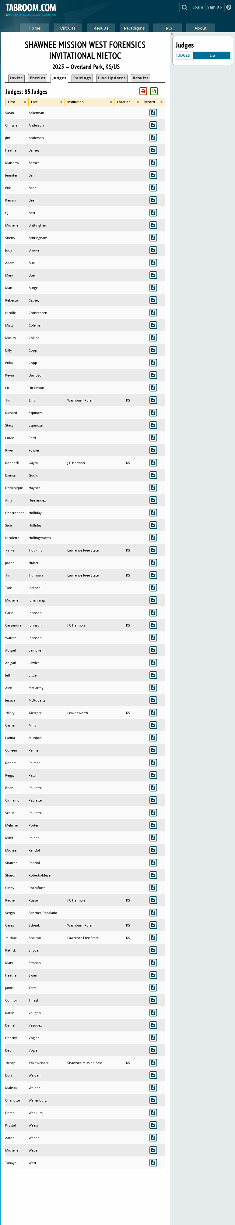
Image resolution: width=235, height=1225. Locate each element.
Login (197, 7)
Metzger (35, 712)
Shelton (35, 937)
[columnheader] (17, 102)
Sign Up (214, 7)
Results (141, 77)
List (212, 55)
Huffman (36, 575)
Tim (8, 400)
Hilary (10, 712)
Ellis (32, 400)
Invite (16, 77)
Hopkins (35, 550)
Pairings (82, 77)
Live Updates (112, 77)
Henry (10, 1062)
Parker (10, 550)
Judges (59, 77)
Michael (11, 937)
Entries (37, 77)
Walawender (38, 1062)
